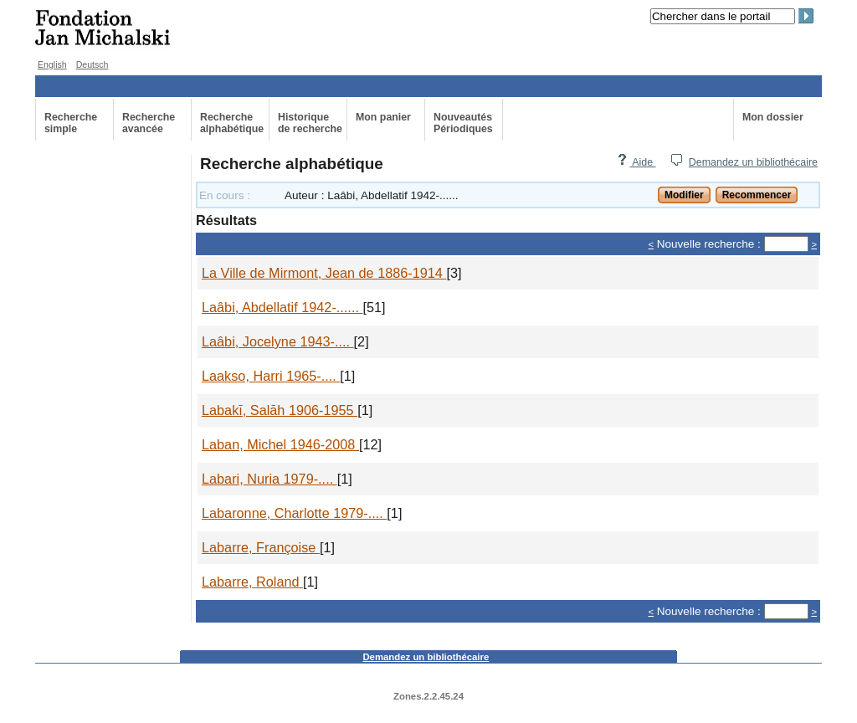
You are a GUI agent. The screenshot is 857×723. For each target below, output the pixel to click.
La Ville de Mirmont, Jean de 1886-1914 (324, 272)
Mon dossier (772, 117)
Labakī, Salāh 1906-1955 (279, 410)
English (52, 64)
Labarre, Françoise (261, 547)
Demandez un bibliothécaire (753, 162)
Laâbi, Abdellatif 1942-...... (282, 307)
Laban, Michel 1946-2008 (280, 444)
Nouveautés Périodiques (463, 123)
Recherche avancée (148, 123)
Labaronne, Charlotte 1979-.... (294, 512)
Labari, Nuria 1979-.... (269, 478)
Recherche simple (70, 123)
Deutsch (92, 64)
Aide (636, 162)
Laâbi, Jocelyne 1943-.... (278, 341)
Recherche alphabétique (232, 123)
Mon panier (383, 117)
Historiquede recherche (310, 123)
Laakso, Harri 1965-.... (271, 375)
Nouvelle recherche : (709, 244)
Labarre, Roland (252, 581)
